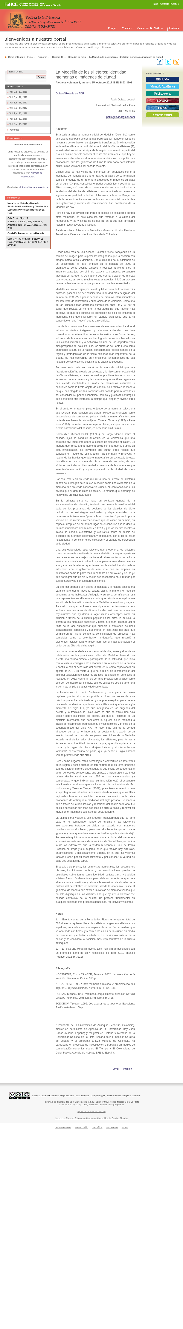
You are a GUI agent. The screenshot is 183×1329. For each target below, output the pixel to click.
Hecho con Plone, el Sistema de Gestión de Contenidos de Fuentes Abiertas (91, 1118)
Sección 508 (112, 1127)
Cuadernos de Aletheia (150, 28)
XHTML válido (81, 1127)
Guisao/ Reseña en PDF (70, 93)
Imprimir (127, 1069)
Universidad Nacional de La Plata (121, 1102)
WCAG (125, 1127)
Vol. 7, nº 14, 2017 (18, 108)
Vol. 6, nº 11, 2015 (18, 124)
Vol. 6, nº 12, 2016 (18, 119)
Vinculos (126, 28)
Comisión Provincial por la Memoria (26, 233)
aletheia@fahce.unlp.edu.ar (33, 187)
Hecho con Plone (63, 1127)
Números (42, 57)
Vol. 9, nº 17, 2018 (18, 92)
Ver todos (14, 130)
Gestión (175, 4)
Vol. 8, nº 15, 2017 (18, 103)
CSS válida (97, 1127)
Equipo (112, 28)
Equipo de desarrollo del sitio (92, 1112)
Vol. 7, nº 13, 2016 (18, 113)
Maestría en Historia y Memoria (23, 203)
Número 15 (57, 57)
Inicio (155, 4)
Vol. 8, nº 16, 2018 (18, 97)
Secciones (173, 28)
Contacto (164, 4)
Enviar (116, 1069)
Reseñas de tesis (77, 57)
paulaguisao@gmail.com (120, 116)
